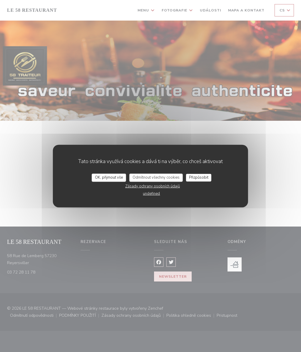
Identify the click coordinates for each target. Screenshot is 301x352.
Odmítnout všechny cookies (156, 177)
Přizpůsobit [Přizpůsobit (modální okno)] (198, 177)
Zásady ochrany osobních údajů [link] (152, 186)
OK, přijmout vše (109, 177)
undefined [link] (151, 193)
